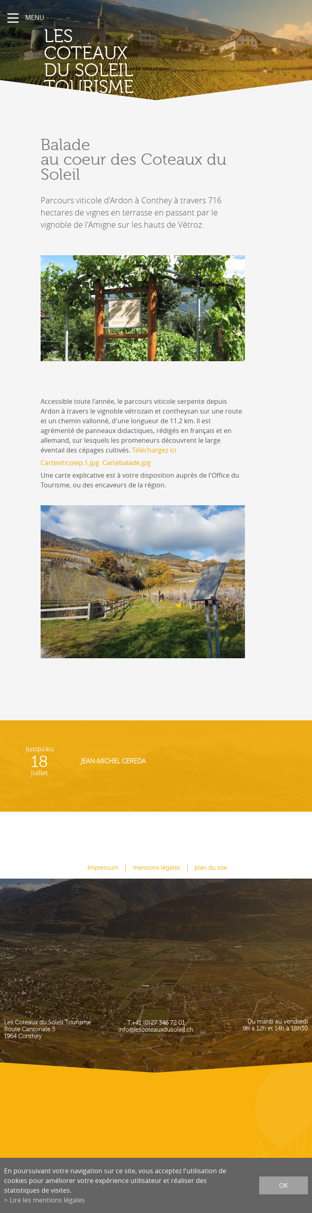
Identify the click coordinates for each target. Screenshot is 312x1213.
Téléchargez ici (154, 450)
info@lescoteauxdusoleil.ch (155, 1029)
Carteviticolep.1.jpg (70, 462)
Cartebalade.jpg (126, 462)
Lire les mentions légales (47, 1200)
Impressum (103, 867)
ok (283, 1185)
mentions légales (156, 867)
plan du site (211, 867)
